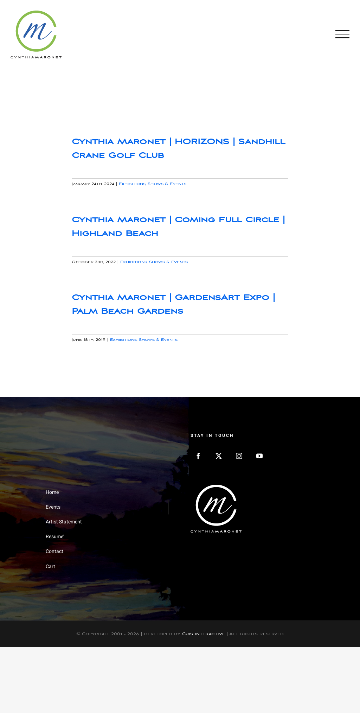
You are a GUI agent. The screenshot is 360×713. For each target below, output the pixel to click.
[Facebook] (198, 456)
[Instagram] (239, 456)
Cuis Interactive (203, 634)
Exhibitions (132, 184)
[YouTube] (259, 456)
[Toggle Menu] (342, 34)
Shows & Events (167, 184)
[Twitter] (218, 456)
